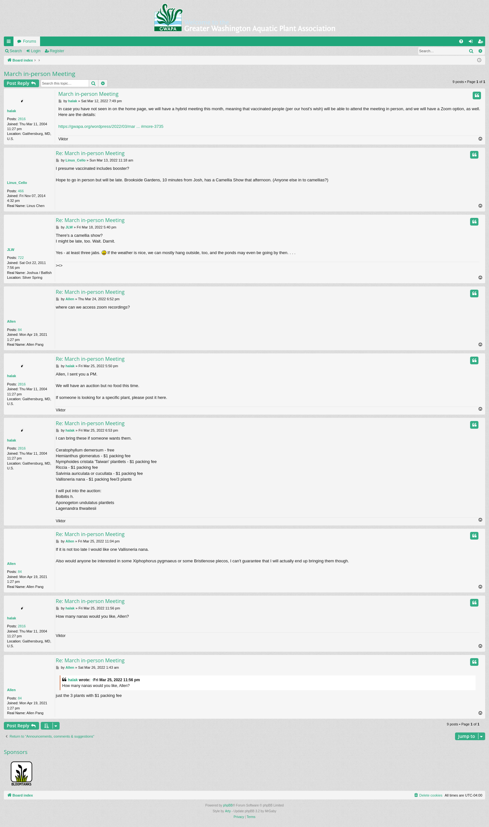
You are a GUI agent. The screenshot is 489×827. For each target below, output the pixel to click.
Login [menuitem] (472, 42)
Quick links (9, 42)
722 (21, 258)
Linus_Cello (17, 183)
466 (21, 191)
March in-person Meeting (39, 74)
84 (20, 330)
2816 (22, 119)
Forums (29, 41)
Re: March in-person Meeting (90, 153)
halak (11, 111)
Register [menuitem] (481, 42)
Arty (228, 811)
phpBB (228, 805)
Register (57, 51)
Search (16, 51)
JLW (10, 250)
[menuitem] (461, 41)
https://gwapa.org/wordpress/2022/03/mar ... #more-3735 (110, 126)
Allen (11, 321)
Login (35, 51)
